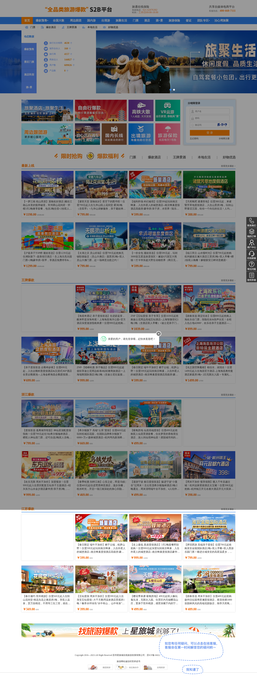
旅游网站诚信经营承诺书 (128, 661)
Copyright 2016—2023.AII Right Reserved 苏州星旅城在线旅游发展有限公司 (110, 655)
